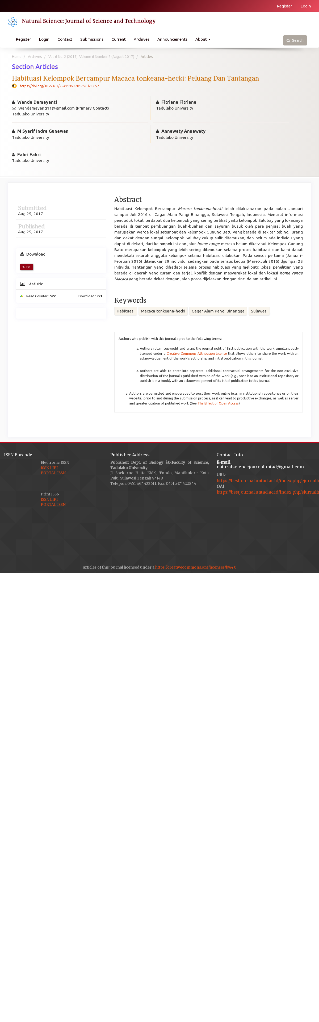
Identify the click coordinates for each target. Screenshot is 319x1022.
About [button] (203, 39)
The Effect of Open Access (218, 403)
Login (306, 6)
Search (295, 40)
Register (284, 6)
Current (118, 39)
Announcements (172, 39)
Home (17, 57)
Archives (141, 39)
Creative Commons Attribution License (197, 353)
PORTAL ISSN (53, 472)
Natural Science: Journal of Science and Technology (89, 21)
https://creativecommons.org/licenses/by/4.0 (195, 567)
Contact (64, 39)
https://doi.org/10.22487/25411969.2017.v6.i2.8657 (59, 86)
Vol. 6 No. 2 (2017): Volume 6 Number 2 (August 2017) (91, 57)
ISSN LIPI (49, 467)
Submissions (91, 39)
